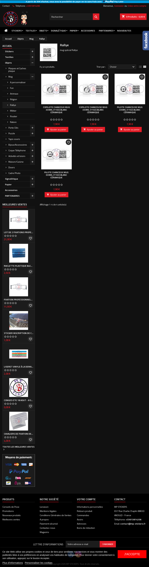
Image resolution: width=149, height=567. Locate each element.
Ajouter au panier (56, 129)
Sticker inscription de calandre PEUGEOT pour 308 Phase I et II (18, 333)
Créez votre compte (137, 5)
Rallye (13, 105)
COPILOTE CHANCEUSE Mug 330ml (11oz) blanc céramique (93, 109)
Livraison (44, 506)
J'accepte (132, 554)
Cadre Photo (14, 173)
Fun (12, 88)
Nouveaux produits (11, 515)
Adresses (81, 523)
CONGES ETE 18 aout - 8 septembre (18, 400)
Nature (13, 122)
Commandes (83, 515)
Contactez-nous (47, 528)
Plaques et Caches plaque (17, 70)
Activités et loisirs (16, 156)
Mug (10, 76)
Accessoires (88, 30)
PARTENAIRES (106, 30)
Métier (13, 110)
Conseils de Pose (10, 506)
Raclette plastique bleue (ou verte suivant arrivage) (18, 266)
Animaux (14, 93)
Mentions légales (48, 511)
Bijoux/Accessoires (17, 144)
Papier (73, 30)
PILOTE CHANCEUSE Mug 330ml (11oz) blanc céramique (130, 109)
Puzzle (11, 133)
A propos (44, 519)
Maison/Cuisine (16, 161)
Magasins (44, 532)
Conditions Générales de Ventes (55, 515)
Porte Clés (13, 127)
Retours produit (84, 511)
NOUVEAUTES (124, 30)
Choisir (122, 67)
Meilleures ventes (11, 519)
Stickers (17, 30)
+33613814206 (33, 5)
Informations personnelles (90, 506)
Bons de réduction (86, 528)
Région (13, 99)
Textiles (30, 30)
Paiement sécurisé (49, 523)
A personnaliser (18, 82)
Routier (13, 116)
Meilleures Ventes (14, 204)
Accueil (7, 46)
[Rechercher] (74, 16)
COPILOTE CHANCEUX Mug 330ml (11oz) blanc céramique (56, 109)
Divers (11, 167)
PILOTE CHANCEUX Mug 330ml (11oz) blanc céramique (56, 175)
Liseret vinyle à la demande (18, 366)
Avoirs (80, 519)
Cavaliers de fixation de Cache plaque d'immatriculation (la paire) (18, 433)
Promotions (8, 511)
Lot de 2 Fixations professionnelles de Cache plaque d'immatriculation (18, 232)
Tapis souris (14, 139)
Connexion (119, 5)
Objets (43, 30)
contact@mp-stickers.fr (133, 523)
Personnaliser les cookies (38, 562)
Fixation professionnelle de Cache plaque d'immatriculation (18, 299)
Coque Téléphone (17, 150)
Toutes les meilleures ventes (18, 448)
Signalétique (58, 30)
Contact (6, 5)
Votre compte (86, 499)
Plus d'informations (12, 562)
